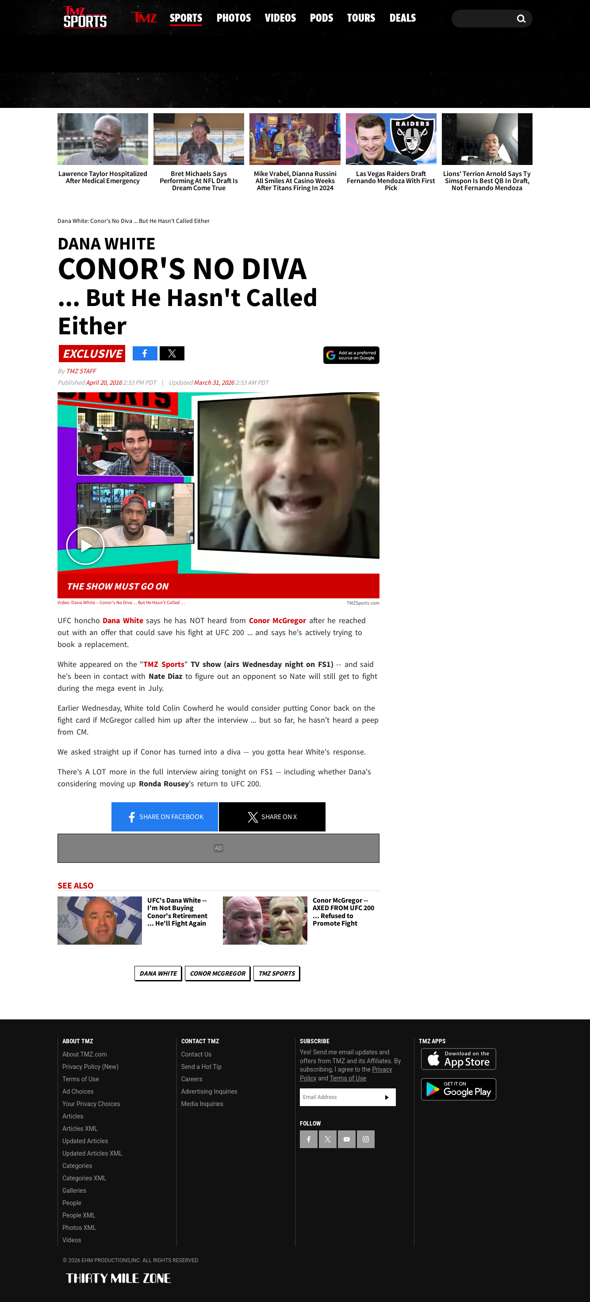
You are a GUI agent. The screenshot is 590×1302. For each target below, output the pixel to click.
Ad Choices (78, 1091)
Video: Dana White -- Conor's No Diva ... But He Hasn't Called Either (121, 602)
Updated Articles (85, 1141)
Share (164, 817)
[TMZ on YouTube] (347, 1139)
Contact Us (196, 1054)
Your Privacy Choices (91, 1103)
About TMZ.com (84, 1054)
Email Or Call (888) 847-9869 (159, 55)
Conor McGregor (217, 973)
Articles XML (80, 1128)
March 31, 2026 (214, 382)
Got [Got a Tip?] (85, 54)
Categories (77, 1165)
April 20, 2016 (104, 382)
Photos (223, 90)
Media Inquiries (202, 1103)
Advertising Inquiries (209, 1091)
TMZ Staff (81, 371)
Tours (428, 90)
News (79, 90)
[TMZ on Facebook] (64, 17)
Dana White (157, 973)
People (71, 1202)
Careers (192, 1079)
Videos (298, 90)
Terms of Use (80, 1079)
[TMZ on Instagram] (110, 16)
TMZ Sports (163, 664)
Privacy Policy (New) (90, 1066)
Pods (364, 90)
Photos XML (79, 1227)
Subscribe (387, 1097)
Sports (148, 90)
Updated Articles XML (92, 1153)
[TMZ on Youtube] (93, 16)
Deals (494, 90)
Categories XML (84, 1178)
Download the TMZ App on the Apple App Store (458, 1059)
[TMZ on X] (78, 17)
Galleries (74, 1190)
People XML (79, 1215)
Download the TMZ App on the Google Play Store (458, 1089)
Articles (73, 1116)
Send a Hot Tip (201, 1066)
